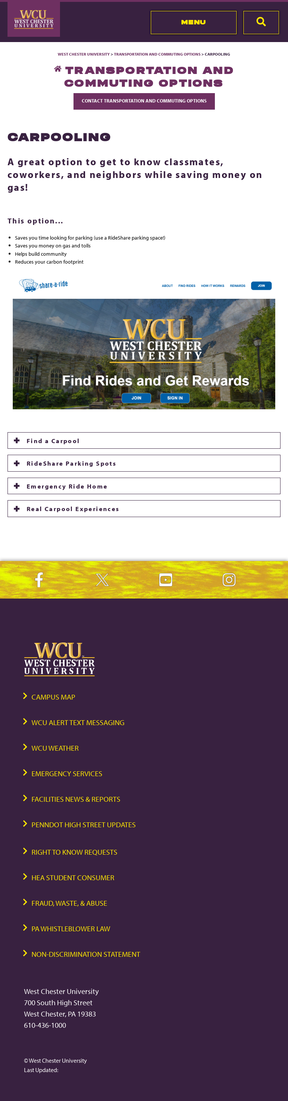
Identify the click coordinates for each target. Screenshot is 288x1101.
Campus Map (53, 696)
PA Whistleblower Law (71, 928)
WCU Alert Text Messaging (78, 722)
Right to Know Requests (74, 852)
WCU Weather (55, 748)
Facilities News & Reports (76, 799)
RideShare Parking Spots (71, 463)
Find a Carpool (53, 440)
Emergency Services (67, 773)
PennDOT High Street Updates (84, 824)
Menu (193, 22)
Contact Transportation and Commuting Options (144, 101)
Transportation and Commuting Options (157, 54)
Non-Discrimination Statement (86, 954)
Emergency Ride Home (67, 486)
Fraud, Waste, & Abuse (69, 903)
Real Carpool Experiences (73, 508)
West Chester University (84, 54)
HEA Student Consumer (73, 877)
